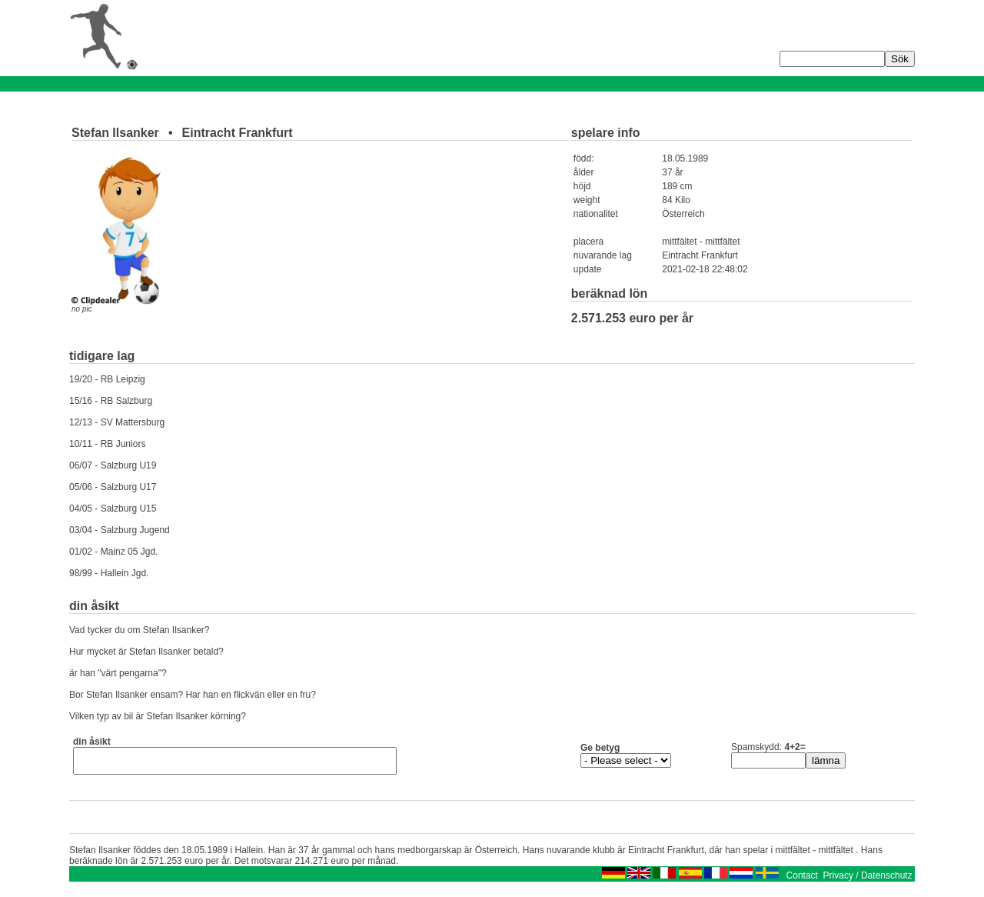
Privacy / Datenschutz (868, 880)
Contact (802, 880)
